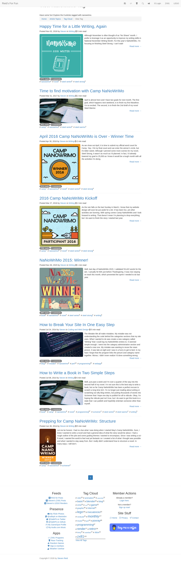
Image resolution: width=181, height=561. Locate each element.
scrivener (97, 412)
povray (96, 520)
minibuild (80, 517)
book (43, 315)
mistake (52, 364)
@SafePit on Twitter (55, 519)
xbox (97, 532)
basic (80, 501)
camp (43, 127)
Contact (134, 518)
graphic (80, 508)
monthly (93, 516)
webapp (98, 364)
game (94, 505)
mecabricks (93, 512)
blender (90, 501)
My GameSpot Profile (56, 525)
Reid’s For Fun (10, 3)
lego (80, 512)
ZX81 (167, 3)
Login (157, 3)
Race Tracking (56, 540)
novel (56, 82)
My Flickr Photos (56, 514)
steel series (66, 82)
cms (79, 505)
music (79, 521)
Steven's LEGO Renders (56, 503)
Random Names (56, 543)
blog (43, 364)
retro (92, 529)
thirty (79, 532)
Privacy (123, 518)
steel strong (80, 82)
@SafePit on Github (55, 522)
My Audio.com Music (56, 527)
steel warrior (80, 127)
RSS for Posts (56, 498)
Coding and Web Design (78, 329)
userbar (88, 532)
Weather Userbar (55, 549)
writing (98, 315)
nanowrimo (45, 82)
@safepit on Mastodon (56, 516)
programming (84, 364)
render (81, 529)
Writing (72, 31)
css (86, 505)
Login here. (124, 500)
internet (91, 508)
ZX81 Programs (56, 538)
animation (89, 498)
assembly (100, 498)
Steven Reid (62, 558)
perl (73, 364)
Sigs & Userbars (56, 546)
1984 (79, 498)
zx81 (80, 536)
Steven (63, 31)
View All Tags (81, 540)
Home (113, 518)
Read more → (135, 46)
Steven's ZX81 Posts (56, 500)
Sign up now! (124, 507)
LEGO (176, 3)
